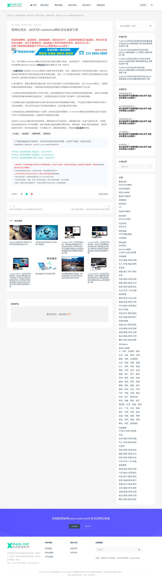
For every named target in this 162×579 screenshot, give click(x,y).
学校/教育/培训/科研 (128, 279)
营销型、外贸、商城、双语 (130, 404)
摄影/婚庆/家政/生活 (128, 283)
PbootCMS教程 (125, 185)
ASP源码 (122, 245)
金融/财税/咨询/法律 (128, 332)
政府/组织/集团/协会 (128, 286)
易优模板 (48, 548)
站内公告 (122, 226)
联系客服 (56, 174)
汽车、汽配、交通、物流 (129, 393)
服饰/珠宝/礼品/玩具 (128, 298)
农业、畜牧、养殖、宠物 (129, 362)
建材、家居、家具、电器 (129, 381)
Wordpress (123, 344)
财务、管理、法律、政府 (129, 412)
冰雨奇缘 (15, 25)
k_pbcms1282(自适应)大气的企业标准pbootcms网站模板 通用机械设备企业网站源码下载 (135, 61)
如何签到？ (49, 42)
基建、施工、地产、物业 (129, 374)
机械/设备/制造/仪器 (128, 302)
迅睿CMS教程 (124, 211)
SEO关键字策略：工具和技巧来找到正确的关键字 (90, 209)
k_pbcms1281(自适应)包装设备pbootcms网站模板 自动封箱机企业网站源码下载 (135, 70)
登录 (69, 314)
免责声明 (73, 548)
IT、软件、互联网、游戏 (129, 351)
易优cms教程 (124, 192)
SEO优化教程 (40, 15)
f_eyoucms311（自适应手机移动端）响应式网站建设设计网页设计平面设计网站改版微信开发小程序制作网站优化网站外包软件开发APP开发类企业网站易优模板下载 (20, 280)
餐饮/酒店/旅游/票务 (128, 340)
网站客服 (101, 165)
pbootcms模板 (125, 249)
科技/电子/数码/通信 (128, 313)
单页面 (122, 267)
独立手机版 (123, 309)
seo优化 (16, 134)
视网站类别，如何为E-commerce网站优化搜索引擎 (42, 145)
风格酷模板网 (20, 15)
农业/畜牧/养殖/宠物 (128, 260)
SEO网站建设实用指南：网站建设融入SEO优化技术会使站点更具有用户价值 (72, 276)
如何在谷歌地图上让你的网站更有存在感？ (26, 209)
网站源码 (122, 242)
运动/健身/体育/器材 (128, 328)
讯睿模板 (122, 428)
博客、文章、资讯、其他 (129, 370)
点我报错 (47, 171)
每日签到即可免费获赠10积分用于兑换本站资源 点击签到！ (135, 97)
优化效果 (79, 128)
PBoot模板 (49, 552)
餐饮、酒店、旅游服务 (128, 423)
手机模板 (122, 238)
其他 (121, 434)
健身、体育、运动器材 (128, 359)
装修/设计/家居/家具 (128, 324)
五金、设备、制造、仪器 (129, 355)
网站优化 (41, 65)
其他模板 (122, 256)
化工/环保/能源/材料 (128, 264)
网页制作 (122, 204)
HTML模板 (49, 557)
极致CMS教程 (124, 196)
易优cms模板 (124, 348)
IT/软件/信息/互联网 (127, 252)
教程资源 (30, 15)
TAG (85, 575)
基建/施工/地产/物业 (128, 271)
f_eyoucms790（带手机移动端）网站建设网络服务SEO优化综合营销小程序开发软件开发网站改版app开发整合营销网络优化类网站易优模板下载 (73, 247)
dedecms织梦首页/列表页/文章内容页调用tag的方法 (20, 243)
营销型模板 (123, 321)
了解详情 (87, 526)
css (120, 207)
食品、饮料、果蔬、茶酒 (129, 419)
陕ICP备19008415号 (75, 575)
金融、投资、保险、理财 (129, 416)
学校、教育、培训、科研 (129, 378)
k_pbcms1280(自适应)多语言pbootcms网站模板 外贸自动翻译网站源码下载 (135, 77)
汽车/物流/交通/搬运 (128, 305)
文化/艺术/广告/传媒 (128, 290)
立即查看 (74, 526)
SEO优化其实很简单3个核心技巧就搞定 (46, 243)
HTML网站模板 (125, 234)
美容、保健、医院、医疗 (129, 400)
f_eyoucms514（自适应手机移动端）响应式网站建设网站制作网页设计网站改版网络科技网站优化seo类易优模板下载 (99, 278)
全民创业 (73, 552)
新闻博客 (122, 294)
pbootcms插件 (125, 219)
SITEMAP (91, 575)
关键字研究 (18, 71)
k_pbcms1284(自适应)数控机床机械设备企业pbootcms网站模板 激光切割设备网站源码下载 (135, 43)
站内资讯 (122, 223)
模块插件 (122, 216)
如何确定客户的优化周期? (46, 274)
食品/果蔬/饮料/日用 (128, 336)
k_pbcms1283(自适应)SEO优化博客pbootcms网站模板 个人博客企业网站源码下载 (135, 52)
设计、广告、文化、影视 (129, 408)
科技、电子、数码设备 (128, 397)
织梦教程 (122, 200)
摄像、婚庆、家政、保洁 (129, 385)
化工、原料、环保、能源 (129, 366)
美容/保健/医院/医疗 (128, 317)
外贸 (121, 275)
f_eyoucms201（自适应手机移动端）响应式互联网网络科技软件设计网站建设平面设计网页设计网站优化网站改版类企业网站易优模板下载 (98, 247)
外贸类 (122, 446)
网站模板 (122, 231)
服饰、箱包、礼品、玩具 (129, 389)
